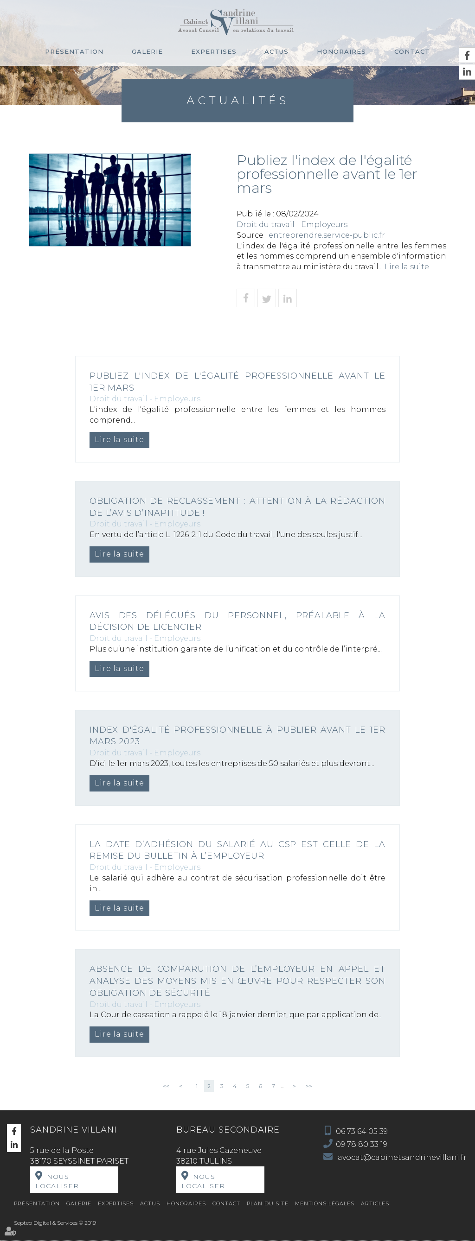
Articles (375, 1203)
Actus (276, 51)
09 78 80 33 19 (361, 1144)
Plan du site (268, 1203)
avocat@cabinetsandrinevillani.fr (401, 1157)
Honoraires (341, 51)
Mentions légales (324, 1203)
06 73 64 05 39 (362, 1131)
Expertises (214, 51)
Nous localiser (57, 1181)
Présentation (74, 51)
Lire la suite (407, 266)
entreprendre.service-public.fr (327, 235)
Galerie (147, 51)
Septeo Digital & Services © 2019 (55, 1222)
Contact (412, 51)
